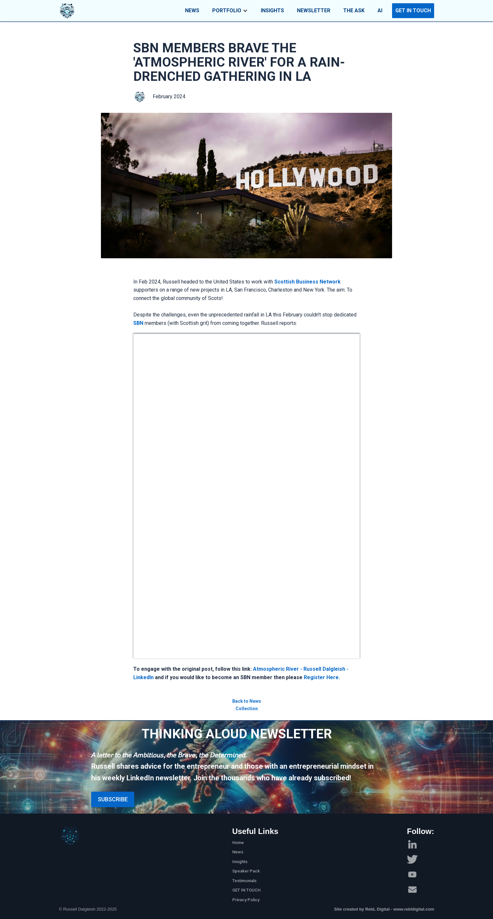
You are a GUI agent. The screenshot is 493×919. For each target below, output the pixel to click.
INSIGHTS (272, 10)
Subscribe (113, 799)
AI (380, 10)
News (237, 852)
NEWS (192, 10)
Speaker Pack (246, 871)
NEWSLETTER (313, 10)
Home (238, 842)
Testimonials (244, 880)
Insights (239, 861)
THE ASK (354, 10)
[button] (230, 10)
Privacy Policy (245, 899)
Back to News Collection (246, 705)
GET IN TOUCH (413, 10)
